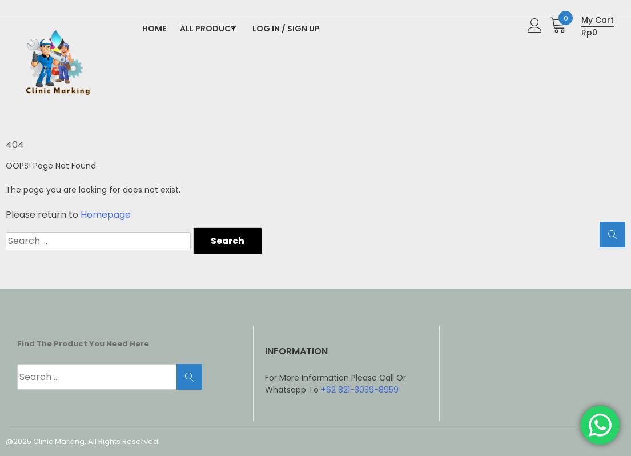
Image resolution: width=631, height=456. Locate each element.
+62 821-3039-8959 (360, 389)
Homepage (106, 214)
